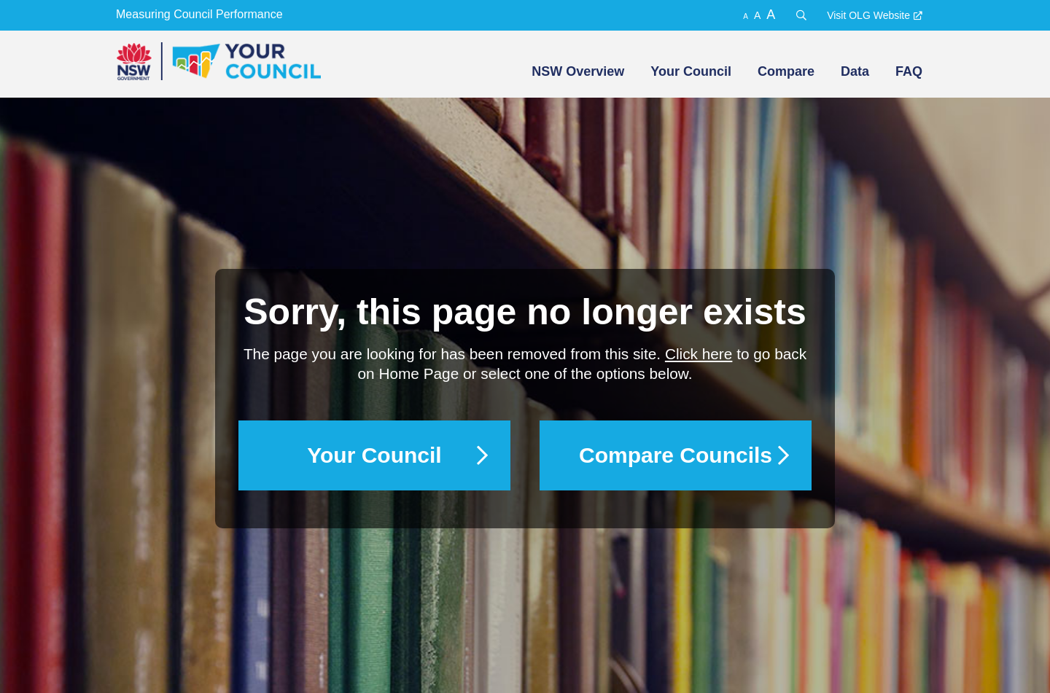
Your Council (690, 71)
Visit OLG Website (868, 15)
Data (855, 71)
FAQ (908, 71)
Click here (698, 353)
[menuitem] (576, 71)
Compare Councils (675, 455)
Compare (786, 71)
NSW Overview (578, 71)
